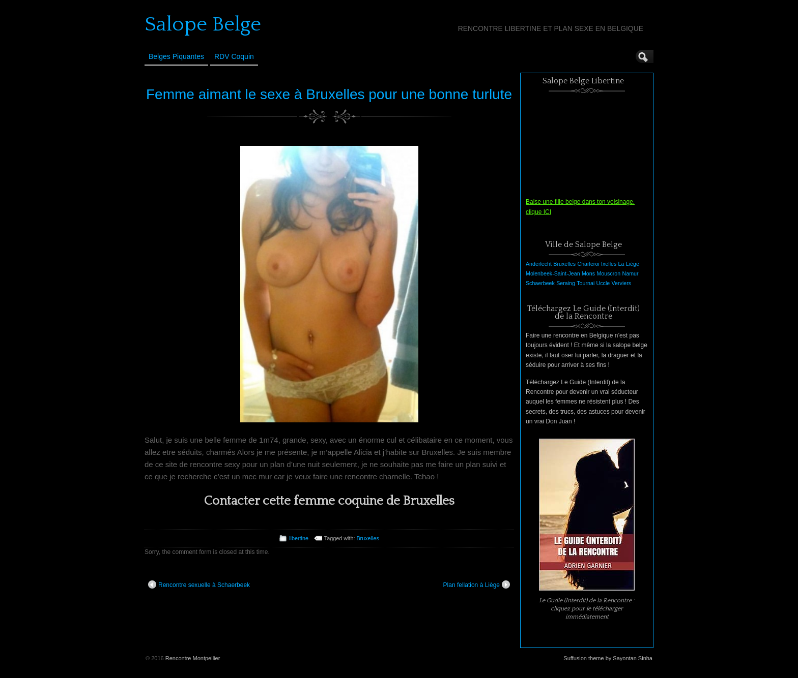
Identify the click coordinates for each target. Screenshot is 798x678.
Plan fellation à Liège (476, 584)
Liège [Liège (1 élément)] (632, 264)
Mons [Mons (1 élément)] (588, 273)
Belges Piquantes (176, 56)
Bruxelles (367, 538)
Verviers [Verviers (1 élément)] (622, 283)
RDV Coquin (234, 56)
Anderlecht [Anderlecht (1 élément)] (539, 264)
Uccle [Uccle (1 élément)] (603, 283)
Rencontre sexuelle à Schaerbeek (199, 584)
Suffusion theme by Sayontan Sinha (607, 658)
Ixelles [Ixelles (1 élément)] (608, 264)
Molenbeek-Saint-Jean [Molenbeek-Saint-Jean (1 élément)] (553, 273)
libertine (298, 538)
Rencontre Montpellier (192, 658)
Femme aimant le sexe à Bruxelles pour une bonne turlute (329, 94)
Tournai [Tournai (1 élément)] (585, 283)
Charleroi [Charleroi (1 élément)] (588, 264)
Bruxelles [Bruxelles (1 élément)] (564, 264)
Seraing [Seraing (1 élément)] (565, 283)
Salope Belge (203, 24)
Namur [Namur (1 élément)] (630, 273)
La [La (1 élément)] (621, 264)
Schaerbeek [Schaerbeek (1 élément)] (540, 283)
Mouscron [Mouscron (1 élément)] (608, 273)
